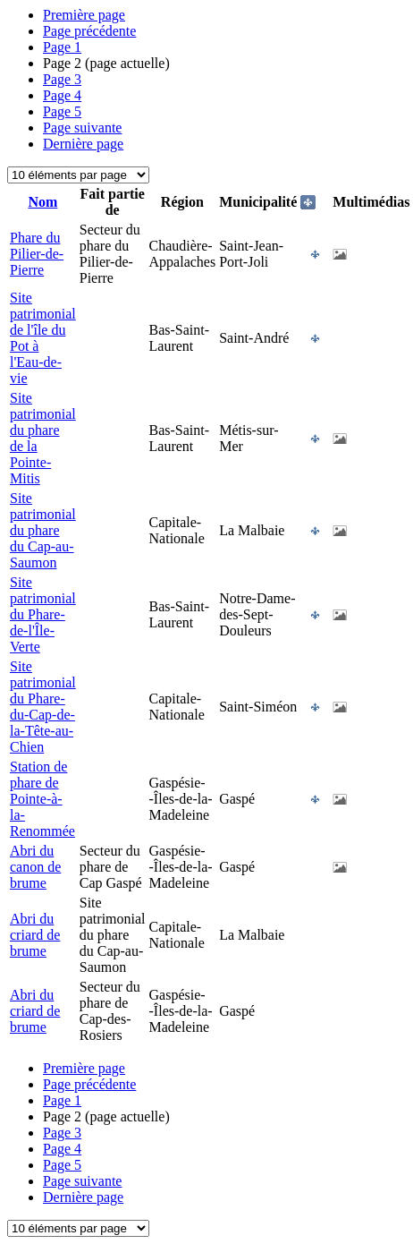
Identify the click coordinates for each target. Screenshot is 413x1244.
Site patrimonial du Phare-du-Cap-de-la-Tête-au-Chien (43, 706)
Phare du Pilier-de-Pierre (36, 253)
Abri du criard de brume (35, 935)
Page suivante (82, 127)
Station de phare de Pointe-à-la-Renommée (42, 799)
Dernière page (83, 143)
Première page (84, 14)
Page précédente (89, 30)
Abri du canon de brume (35, 866)
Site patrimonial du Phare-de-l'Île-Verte (43, 614)
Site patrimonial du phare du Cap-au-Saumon (43, 530)
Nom (42, 201)
